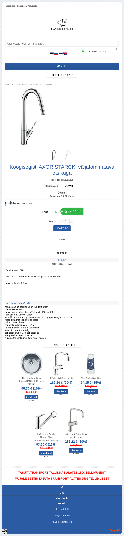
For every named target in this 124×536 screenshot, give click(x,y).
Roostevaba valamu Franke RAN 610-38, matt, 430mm (31, 381)
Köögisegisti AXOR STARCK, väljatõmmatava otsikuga (33, 84)
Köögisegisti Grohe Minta (61, 378)
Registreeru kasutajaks (27, 6)
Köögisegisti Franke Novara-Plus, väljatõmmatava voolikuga (46, 437)
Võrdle (62, 239)
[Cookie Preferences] (4, 531)
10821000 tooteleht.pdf (62, 264)
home (7, 84)
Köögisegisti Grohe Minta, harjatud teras (76, 435)
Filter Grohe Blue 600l (91, 378)
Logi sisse (10, 6)
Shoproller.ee (116, 530)
